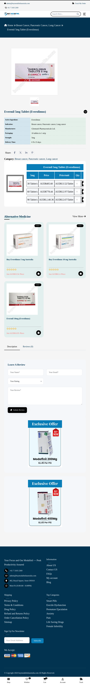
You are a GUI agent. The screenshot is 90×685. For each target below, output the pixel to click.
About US (51, 565)
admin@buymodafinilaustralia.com (17, 3)
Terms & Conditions (13, 605)
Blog (48, 582)
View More (79, 216)
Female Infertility (54, 626)
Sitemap (8, 622)
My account (52, 578)
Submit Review (17, 410)
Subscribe (37, 641)
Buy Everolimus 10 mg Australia (62, 259)
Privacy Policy (11, 601)
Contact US (51, 569)
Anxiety (50, 613)
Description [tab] (12, 346)
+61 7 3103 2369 (11, 8)
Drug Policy (10, 609)
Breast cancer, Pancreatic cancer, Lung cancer (38, 25)
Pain (48, 617)
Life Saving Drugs (55, 622)
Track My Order (79, 3)
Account (63, 680)
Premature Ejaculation (56, 609)
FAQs (49, 573)
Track (81, 680)
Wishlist (27, 680)
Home (8, 25)
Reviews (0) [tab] (28, 346)
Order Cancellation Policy (16, 617)
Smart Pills (51, 601)
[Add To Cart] (38, 273)
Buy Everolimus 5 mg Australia (20, 259)
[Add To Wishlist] (85, 111)
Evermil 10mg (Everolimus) (18, 318)
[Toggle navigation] (84, 14)
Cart (44, 680)
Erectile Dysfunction (56, 605)
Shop (8, 680)
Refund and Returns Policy (17, 613)
